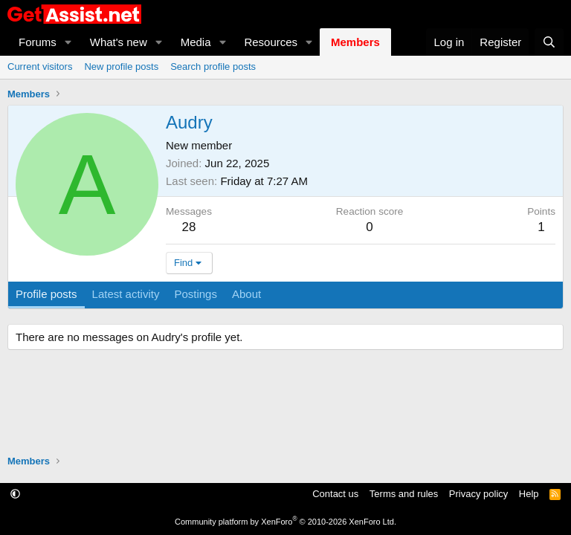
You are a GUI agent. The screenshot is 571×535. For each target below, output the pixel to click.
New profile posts (121, 66)
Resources (270, 42)
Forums (38, 42)
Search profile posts (213, 66)
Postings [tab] (195, 294)
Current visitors (39, 66)
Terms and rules (404, 493)
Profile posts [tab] (46, 294)
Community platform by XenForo (285, 521)
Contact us (335, 493)
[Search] (549, 42)
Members (355, 42)
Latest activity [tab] (126, 294)
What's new (118, 42)
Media (196, 42)
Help (529, 493)
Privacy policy (478, 493)
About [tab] (246, 294)
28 (189, 227)
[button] (68, 42)
